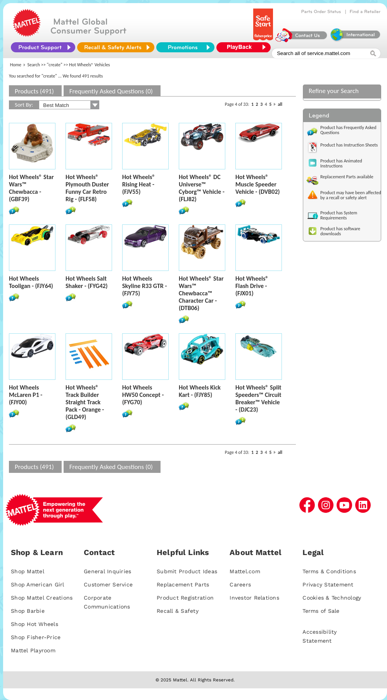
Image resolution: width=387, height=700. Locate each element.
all (280, 104)
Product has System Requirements (338, 215)
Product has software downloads (340, 231)
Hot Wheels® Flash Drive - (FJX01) (251, 286)
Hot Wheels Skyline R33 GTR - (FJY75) (144, 286)
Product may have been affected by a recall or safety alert (350, 195)
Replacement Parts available (346, 176)
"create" (54, 64)
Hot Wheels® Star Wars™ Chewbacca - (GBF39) (31, 188)
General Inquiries (107, 571)
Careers (240, 584)
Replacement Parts (183, 584)
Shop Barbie (28, 611)
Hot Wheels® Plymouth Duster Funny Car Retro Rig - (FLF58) (87, 188)
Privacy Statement (327, 584)
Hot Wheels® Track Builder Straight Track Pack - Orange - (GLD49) (85, 402)
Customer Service (108, 584)
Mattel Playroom (33, 650)
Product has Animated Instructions (341, 163)
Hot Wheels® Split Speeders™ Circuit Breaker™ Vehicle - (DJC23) (258, 398)
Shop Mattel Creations (42, 598)
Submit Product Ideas (187, 571)
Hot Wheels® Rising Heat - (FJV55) (138, 184)
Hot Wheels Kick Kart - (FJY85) (200, 391)
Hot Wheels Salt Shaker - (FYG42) (87, 282)
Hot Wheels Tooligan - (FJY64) (31, 282)
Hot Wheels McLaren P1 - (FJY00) (25, 395)
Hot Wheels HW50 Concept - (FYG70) (143, 395)
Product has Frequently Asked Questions (348, 130)
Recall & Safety (178, 611)
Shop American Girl (37, 584)
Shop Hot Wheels (34, 624)
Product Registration (185, 598)
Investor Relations (254, 598)
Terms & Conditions (329, 571)
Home (15, 64)
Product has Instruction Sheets (349, 145)
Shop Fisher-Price (35, 637)
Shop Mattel (27, 571)
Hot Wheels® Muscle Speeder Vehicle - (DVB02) (257, 184)
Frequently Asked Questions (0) (111, 91)
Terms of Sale (320, 611)
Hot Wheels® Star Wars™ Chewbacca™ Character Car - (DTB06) (201, 293)
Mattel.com (245, 571)
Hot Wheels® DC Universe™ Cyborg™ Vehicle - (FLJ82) (202, 188)
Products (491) (34, 91)
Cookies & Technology (331, 598)
